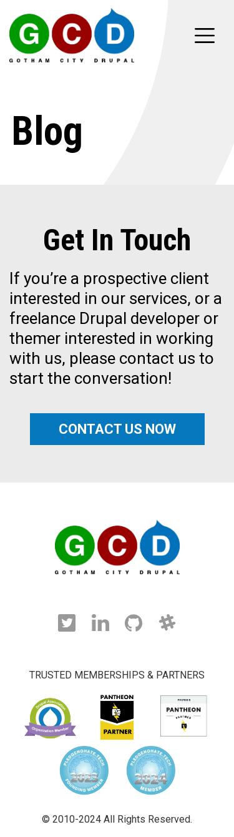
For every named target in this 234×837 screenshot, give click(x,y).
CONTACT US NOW (117, 429)
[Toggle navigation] (205, 36)
